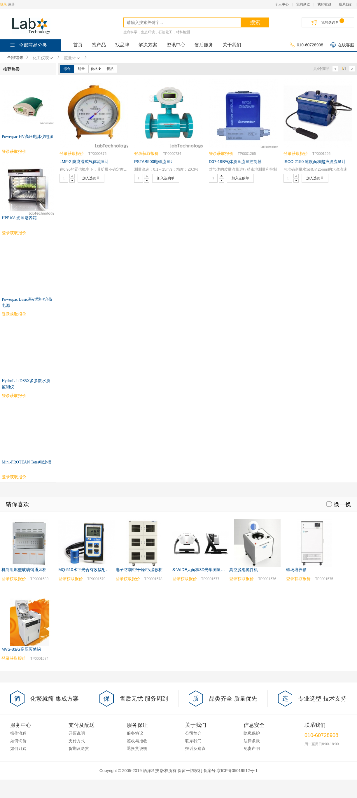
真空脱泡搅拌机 (243, 412)
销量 (81, 69)
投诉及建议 (195, 591)
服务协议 (135, 575)
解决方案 (148, 44)
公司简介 (193, 575)
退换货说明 (137, 591)
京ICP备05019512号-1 (237, 613)
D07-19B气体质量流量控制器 (235, 161)
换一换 (338, 347)
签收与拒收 (137, 583)
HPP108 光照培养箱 (19, 218)
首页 (78, 44)
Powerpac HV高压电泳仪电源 (27, 136)
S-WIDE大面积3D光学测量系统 (200, 412)
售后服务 (204, 44)
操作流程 (18, 575)
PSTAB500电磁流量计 (154, 161)
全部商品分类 (28, 45)
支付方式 (77, 583)
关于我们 (232, 44)
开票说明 (77, 575)
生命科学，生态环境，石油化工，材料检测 (156, 32)
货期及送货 (79, 591)
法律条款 (252, 583)
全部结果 (15, 57)
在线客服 (342, 45)
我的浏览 (303, 4)
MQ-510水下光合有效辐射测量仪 (88, 412)
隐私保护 (252, 575)
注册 (11, 4)
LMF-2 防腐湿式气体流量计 (84, 161)
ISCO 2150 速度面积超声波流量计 (315, 161)
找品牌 (122, 44)
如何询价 (18, 583)
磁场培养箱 (296, 412)
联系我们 (346, 4)
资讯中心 (176, 44)
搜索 (255, 22)
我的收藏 (324, 4)
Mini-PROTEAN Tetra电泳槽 (26, 304)
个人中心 (282, 4)
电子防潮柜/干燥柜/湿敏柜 (139, 412)
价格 (96, 69)
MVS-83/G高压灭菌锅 (21, 491)
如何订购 (18, 591)
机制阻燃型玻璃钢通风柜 (23, 412)
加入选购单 (91, 178)
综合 (67, 69)
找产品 (99, 44)
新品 (109, 69)
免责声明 (252, 591)
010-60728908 (306, 45)
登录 (3, 4)
